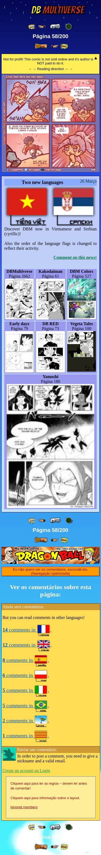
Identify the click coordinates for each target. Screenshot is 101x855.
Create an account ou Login (26, 770)
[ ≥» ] (55, 46)
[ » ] (41, 46)
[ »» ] (64, 46)
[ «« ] (32, 26)
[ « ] (55, 26)
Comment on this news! (75, 257)
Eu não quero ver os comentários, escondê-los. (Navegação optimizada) (50, 571)
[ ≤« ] (42, 26)
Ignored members (24, 807)
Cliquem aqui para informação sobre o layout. (45, 798)
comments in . (26, 630)
